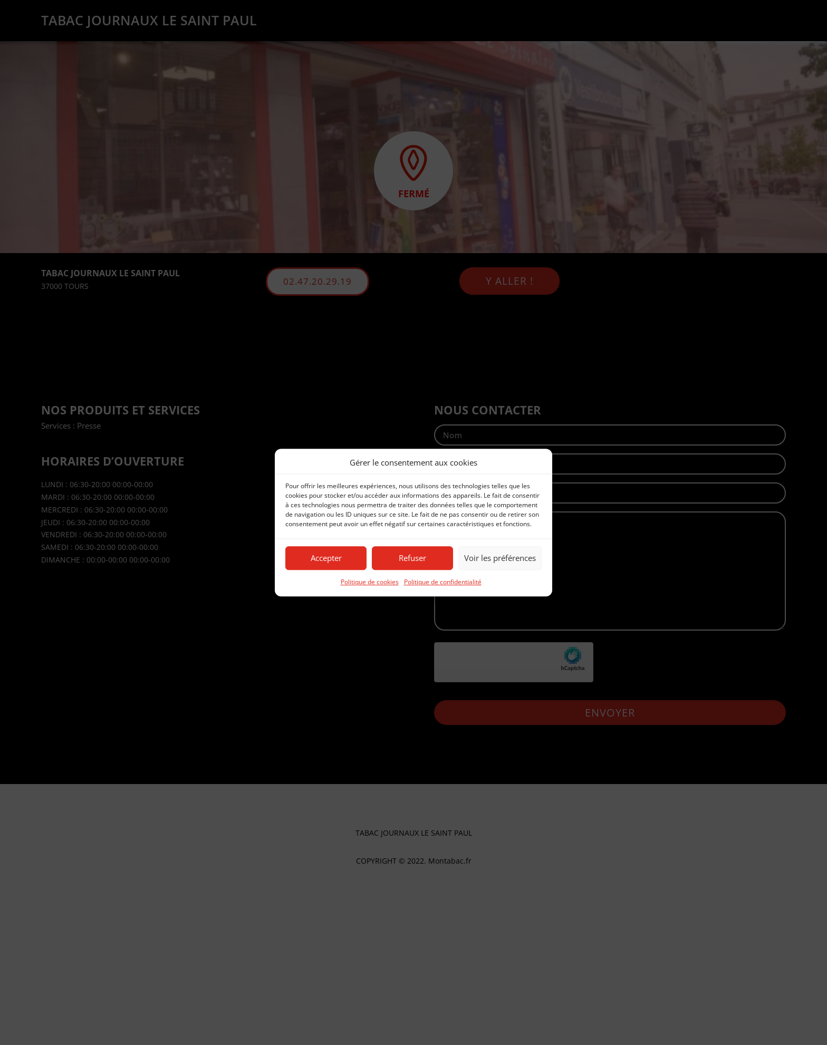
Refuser (412, 558)
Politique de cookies (370, 581)
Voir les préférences (500, 558)
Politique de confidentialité (443, 581)
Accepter (326, 558)
